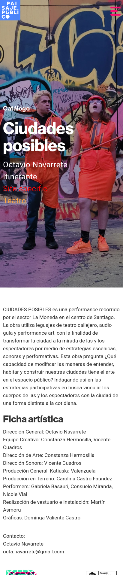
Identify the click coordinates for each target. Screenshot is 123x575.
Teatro (14, 200)
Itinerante (20, 176)
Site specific (25, 188)
